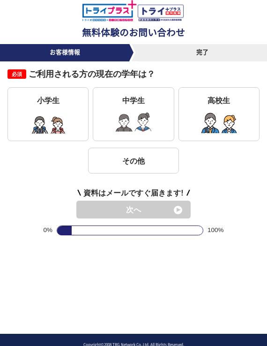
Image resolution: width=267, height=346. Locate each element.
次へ (133, 209)
